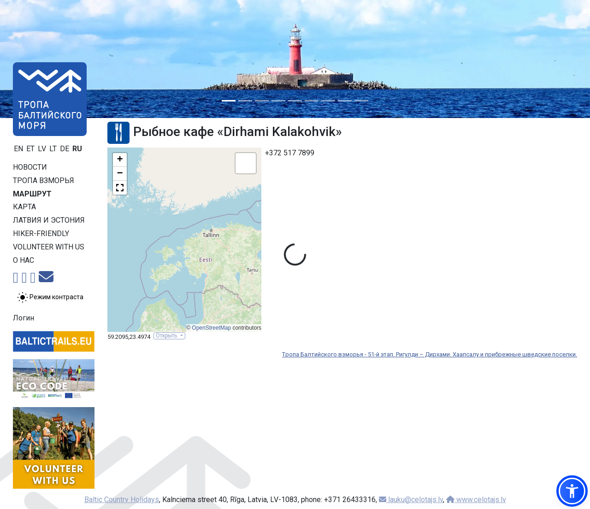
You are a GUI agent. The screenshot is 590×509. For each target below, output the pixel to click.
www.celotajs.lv (476, 499)
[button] (120, 160)
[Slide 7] (328, 100)
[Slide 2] (245, 100)
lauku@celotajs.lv (411, 499)
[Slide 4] (278, 100)
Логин (23, 318)
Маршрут (32, 193)
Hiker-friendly (41, 233)
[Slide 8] (345, 100)
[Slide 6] (312, 100)
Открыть (167, 335)
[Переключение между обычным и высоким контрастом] (50, 297)
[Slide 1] (229, 100)
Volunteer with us (48, 247)
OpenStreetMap (211, 328)
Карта (24, 206)
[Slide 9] (361, 100)
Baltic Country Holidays (121, 499)
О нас (23, 260)
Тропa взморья (43, 180)
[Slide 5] (295, 100)
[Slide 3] (262, 100)
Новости (30, 167)
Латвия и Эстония (49, 220)
